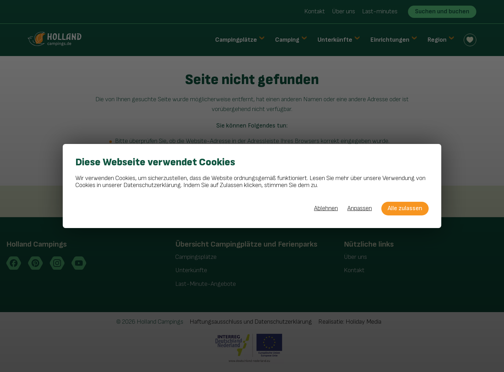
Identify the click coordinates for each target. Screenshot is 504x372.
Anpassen (359, 208)
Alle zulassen (405, 208)
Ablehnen (326, 208)
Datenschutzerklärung (152, 185)
